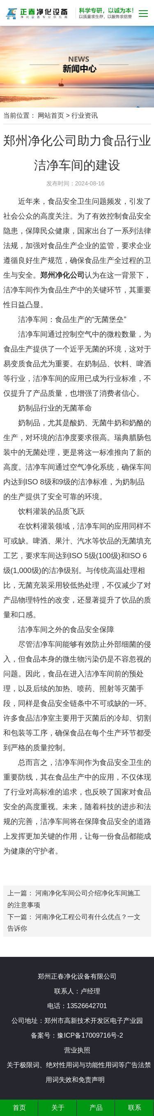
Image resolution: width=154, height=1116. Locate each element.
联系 (134, 1107)
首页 (19, 1107)
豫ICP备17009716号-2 (90, 1035)
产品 (96, 1107)
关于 (57, 1107)
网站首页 (51, 115)
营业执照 (77, 1050)
